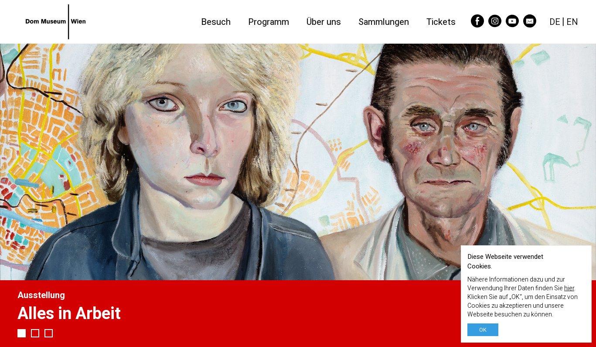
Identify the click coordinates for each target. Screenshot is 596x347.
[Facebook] (477, 24)
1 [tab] (21, 333)
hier (569, 288)
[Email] (529, 24)
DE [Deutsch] (554, 22)
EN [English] (572, 22)
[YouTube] (512, 24)
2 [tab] (35, 333)
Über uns (324, 22)
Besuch (216, 22)
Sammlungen (383, 22)
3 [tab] (48, 333)
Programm (268, 22)
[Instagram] (494, 24)
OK (483, 329)
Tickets (441, 22)
